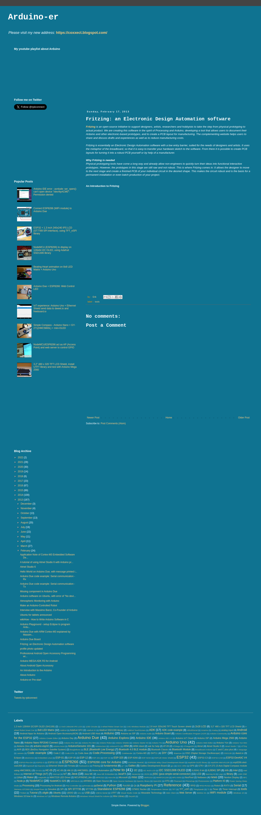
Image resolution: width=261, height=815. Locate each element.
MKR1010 (148, 777)
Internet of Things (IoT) (35, 774)
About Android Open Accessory (36, 665)
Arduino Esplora (118, 737)
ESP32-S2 (53, 762)
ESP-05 (72, 758)
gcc (172, 766)
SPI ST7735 (74, 789)
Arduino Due (88, 737)
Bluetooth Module (181, 749)
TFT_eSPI (184, 789)
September (27, 517)
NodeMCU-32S (58, 781)
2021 (21, 462)
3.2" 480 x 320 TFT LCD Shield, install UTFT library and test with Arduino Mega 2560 (55, 367)
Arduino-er (33, 17)
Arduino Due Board (30, 639)
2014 (21, 495)
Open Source (102, 781)
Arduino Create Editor (48, 738)
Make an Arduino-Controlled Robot (38, 605)
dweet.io (240, 753)
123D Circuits (91, 726)
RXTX (227, 785)
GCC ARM (181, 766)
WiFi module (218, 792)
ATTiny (244, 746)
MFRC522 (100, 777)
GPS (192, 766)
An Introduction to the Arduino (36, 670)
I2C (136, 770)
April (23, 541)
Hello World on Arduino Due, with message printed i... (48, 571)
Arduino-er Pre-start (30, 679)
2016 (21, 485)
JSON (146, 774)
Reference (172, 785)
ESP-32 (107, 758)
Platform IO (219, 781)
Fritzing (91, 126)
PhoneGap (190, 781)
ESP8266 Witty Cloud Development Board (166, 762)
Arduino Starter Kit (140, 743)
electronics (29, 758)
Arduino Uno (176, 742)
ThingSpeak (198, 789)
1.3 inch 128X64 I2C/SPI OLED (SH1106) (34, 726)
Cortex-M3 (141, 753)
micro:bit (111, 777)
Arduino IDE (143, 737)
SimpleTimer (39, 789)
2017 (21, 481)
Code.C (57, 753)
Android (242, 729)
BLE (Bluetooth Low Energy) (99, 749)
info (227, 770)
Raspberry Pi (148, 785)
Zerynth (131, 796)
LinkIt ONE (242, 774)
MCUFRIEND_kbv (83, 777)
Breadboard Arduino (203, 750)
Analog (215, 730)
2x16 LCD (200, 726)
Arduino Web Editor (204, 743)
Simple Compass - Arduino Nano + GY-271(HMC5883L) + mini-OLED (54, 326)
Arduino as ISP (128, 733)
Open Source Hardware (123, 781)
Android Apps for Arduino (32, 733)
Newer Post (93, 417)
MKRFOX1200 (162, 777)
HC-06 (60, 770)
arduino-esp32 (41, 746)
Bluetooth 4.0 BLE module (133, 749)
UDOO (70, 793)
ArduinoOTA (114, 746)
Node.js (21, 781)
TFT (174, 789)
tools (97, 301)
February (26, 550)
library (230, 774)
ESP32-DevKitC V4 (236, 757)
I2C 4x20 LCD (149, 770)
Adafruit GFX (76, 730)
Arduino (109, 733)
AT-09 (166, 746)
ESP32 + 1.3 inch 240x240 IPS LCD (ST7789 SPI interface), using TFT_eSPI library (55, 230)
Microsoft (123, 777)
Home (169, 417)
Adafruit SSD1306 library (111, 730)
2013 (21, 499)
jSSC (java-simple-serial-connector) (172, 774)
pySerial (98, 785)
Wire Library (119, 796)
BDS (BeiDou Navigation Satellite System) (45, 749)
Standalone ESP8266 (111, 789)
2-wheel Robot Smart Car (112, 726)
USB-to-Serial (101, 793)
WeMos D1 (201, 793)
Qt (135, 785)
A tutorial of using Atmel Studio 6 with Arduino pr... (46, 562)
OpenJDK (157, 781)
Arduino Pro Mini (89, 743)
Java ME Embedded (105, 774)
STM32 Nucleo (139, 789)
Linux (20, 777)
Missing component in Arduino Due (38, 591)
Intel (235, 770)
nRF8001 (87, 781)
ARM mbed (138, 746)
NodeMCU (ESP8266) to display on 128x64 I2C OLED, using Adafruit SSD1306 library (52, 250)
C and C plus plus (224, 749)
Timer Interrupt (229, 789)
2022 (21, 457)
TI (208, 789)
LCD (199, 774)
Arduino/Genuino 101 (79, 746)
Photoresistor (204, 781)
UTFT (114, 793)
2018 (21, 476)
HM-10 (70, 770)
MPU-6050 (176, 777)
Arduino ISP (203, 738)
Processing (28, 785)
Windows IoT (42, 796)
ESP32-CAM (217, 758)
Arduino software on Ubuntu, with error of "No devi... (48, 596)
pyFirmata (86, 786)
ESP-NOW (146, 758)
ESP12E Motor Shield (163, 758)
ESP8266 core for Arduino (104, 762)
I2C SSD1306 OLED (172, 770)
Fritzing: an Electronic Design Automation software (47, 644)
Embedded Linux (45, 758)
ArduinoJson (100, 746)
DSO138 (228, 753)
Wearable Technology (151, 793)
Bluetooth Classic (159, 749)
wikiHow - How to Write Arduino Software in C (44, 619)
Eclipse (17, 758)
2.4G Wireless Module (136, 726)
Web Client (170, 793)
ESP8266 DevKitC (136, 762)
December (27, 503)
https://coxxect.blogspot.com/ (81, 33)
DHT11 (154, 753)
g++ (123, 766)
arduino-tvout (58, 746)
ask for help (153, 746)
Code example (37, 753)
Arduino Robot (105, 743)
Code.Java (83, 753)
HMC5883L (82, 770)
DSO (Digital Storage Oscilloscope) (203, 753)
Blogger (145, 805)
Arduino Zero (23, 746)
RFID (193, 785)
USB (87, 792)
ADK (152, 729)
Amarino (204, 730)
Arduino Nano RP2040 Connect (41, 742)
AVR (19, 749)
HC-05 (48, 770)
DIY (164, 753)
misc (135, 777)
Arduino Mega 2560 (223, 738)
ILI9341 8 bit (198, 770)
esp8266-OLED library (197, 762)
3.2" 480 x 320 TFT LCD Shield (226, 726)
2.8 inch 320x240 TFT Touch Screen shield (170, 726)
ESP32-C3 (203, 758)
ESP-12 (84, 757)
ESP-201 (96, 758)
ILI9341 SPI (214, 770)
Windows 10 (238, 793)
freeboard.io (84, 766)
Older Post (244, 417)
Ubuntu (57, 792)
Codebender (127, 753)
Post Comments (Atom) (113, 423)
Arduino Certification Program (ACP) (190, 733)
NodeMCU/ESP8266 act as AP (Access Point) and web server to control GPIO (55, 346)
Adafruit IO (91, 730)
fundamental (110, 765)
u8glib (45, 792)
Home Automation (100, 770)
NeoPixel (189, 777)
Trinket (23, 793)
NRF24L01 (75, 781)
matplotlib (42, 777)
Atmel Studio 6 (28, 566)
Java (74, 773)
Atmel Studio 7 (231, 746)
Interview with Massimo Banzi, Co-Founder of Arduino (48, 610)
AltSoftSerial (192, 730)
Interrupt (56, 774)
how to (119, 770)
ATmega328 (189, 746)
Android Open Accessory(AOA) (63, 733)
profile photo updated (31, 648)
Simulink (52, 789)
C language (242, 750)
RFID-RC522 (205, 786)
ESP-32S (118, 757)
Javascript (136, 774)
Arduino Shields (122, 743)
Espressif (30, 766)
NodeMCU (36, 780)
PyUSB (126, 785)
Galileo (132, 765)
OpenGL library (143, 781)
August (25, 522)
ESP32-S (40, 762)
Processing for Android (51, 785)
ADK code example (172, 730)
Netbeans (202, 777)
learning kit (210, 774)
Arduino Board (163, 733)
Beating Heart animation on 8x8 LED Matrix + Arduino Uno (53, 268)
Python (111, 785)
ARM (126, 746)
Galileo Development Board (153, 766)
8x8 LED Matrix (46, 730)
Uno (79, 793)
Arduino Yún (222, 742)
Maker (30, 777)
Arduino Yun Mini (239, 743)
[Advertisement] (146, 75)
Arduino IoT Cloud (184, 738)
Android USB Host (91, 733)
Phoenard (178, 781)
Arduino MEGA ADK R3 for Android (39, 661)
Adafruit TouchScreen (136, 730)
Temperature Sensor (159, 789)
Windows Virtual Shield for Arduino (95, 796)
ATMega (176, 746)
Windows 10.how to (23, 796)
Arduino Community (218, 733)
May (23, 536)
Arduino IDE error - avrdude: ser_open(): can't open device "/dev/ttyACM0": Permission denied (55, 191)
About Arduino (27, 675)
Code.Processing (104, 753)
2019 (21, 471)
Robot (217, 785)
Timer (215, 789)
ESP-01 (60, 757)
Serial (237, 785)
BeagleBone (75, 750)
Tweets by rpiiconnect (25, 697)
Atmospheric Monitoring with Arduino (39, 600)
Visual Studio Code (129, 793)
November (27, 508)
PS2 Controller (72, 786)
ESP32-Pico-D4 (26, 762)
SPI (62, 789)
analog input (227, 730)
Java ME (88, 774)
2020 (21, 466)
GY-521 (39, 770)
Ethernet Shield (56, 766)
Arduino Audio (146, 733)
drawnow (177, 753)
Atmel (200, 746)
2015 (21, 490)
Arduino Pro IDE (71, 743)
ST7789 (89, 789)
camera (20, 753)
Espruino (41, 766)
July (23, 527)
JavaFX (122, 774)
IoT (65, 774)
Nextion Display (231, 777)
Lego (221, 774)
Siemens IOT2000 (22, 789)
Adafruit (63, 730)
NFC (245, 777)
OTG (167, 781)
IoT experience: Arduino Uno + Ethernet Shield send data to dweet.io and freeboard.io (55, 308)
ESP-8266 (133, 758)
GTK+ (201, 766)
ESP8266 (70, 762)
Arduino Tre (157, 743)
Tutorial (34, 792)
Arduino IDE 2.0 (165, 738)
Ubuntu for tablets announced (36, 615)
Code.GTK (69, 753)
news (214, 777)
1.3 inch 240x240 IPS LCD (70, 726)
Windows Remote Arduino (63, 796)
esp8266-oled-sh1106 (220, 762)
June (24, 531)
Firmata (71, 766)
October (25, 513)
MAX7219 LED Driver (60, 777)
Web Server (185, 792)
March (24, 546)
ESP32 (182, 757)
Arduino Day (67, 738)
